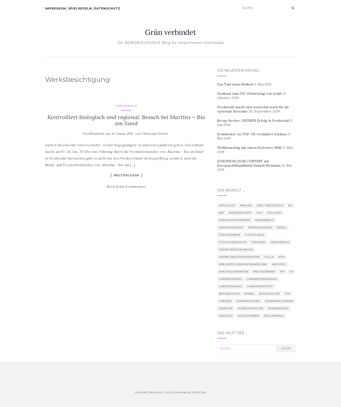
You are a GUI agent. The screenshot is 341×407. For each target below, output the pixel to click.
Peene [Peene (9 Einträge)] (249, 293)
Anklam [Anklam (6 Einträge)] (246, 205)
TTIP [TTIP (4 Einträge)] (287, 293)
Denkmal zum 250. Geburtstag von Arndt (249, 93)
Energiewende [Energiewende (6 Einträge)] (260, 227)
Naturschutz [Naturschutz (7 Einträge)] (229, 293)
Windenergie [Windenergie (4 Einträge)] (278, 308)
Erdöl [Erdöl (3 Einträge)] (282, 227)
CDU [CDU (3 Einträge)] (259, 212)
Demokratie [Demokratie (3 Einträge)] (264, 220)
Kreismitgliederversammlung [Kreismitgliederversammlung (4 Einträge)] (243, 264)
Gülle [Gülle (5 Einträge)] (269, 256)
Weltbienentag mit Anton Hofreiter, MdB (249, 147)
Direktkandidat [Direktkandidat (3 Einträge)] (231, 227)
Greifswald (126, 106)
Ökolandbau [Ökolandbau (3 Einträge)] (274, 315)
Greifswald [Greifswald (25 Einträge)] (280, 242)
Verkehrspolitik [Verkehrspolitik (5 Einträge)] (250, 308)
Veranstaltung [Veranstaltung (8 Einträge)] (248, 301)
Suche (286, 348)
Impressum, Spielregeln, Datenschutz (82, 8)
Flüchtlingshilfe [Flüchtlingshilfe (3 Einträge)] (233, 242)
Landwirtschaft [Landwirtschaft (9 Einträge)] (260, 286)
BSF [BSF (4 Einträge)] (221, 212)
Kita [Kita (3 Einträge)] (281, 256)
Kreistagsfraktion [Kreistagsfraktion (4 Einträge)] (233, 271)
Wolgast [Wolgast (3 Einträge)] (226, 315)
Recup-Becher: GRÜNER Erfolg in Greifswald (253, 120)
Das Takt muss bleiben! (235, 84)
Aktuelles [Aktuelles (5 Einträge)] (227, 205)
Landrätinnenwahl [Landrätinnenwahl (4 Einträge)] (262, 279)
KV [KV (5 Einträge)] (291, 271)
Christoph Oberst (155, 134)
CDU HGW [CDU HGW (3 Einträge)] (274, 212)
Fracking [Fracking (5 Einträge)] (258, 242)
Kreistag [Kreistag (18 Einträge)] (279, 264)
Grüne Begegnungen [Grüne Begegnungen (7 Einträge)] (236, 249)
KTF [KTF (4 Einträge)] (282, 271)
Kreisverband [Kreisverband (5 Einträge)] (264, 271)
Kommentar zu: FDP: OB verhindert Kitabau (251, 134)
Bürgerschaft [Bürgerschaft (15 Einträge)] (240, 212)
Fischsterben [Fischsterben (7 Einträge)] (229, 234)
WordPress (199, 392)
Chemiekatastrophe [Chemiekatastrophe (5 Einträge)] (235, 220)
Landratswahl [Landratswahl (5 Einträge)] (230, 279)
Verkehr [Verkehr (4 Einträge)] (226, 308)
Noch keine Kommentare (126, 186)
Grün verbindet (170, 32)
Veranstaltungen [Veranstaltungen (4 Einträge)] (279, 301)
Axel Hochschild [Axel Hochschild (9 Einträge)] (270, 205)
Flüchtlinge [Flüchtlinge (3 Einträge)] (255, 234)
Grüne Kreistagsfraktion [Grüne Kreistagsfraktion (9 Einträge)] (239, 256)
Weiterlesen (126, 175)
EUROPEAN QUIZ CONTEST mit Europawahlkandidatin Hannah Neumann (249, 163)
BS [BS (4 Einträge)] (290, 205)
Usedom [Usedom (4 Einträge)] (225, 301)
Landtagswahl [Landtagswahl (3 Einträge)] (230, 286)
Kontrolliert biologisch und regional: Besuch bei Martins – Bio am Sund (126, 120)
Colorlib (168, 392)
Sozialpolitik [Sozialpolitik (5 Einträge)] (269, 293)
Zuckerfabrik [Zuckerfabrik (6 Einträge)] (248, 315)
